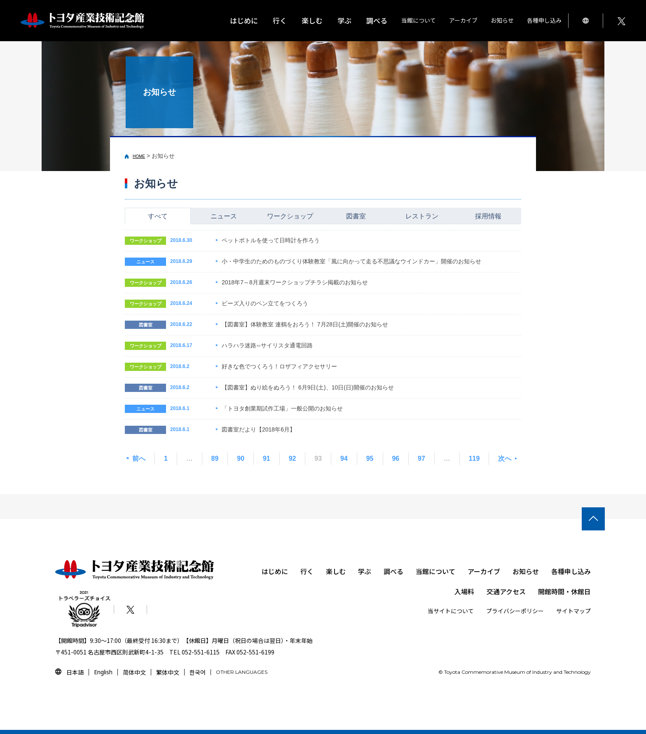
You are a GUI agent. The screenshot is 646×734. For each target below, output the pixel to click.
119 (474, 458)
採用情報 (488, 216)
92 (292, 458)
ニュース (224, 216)
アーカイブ (484, 571)
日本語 (75, 672)
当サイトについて (451, 611)
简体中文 (134, 672)
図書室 (356, 216)
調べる (393, 571)
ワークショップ (290, 216)
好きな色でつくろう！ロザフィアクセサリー (279, 366)
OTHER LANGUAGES (241, 672)
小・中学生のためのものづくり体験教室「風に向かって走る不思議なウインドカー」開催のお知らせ (351, 261)
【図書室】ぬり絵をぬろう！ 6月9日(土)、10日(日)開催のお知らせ (308, 387)
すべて (158, 216)
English (103, 672)
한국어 (198, 672)
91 (266, 458)
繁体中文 (167, 672)
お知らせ (502, 20)
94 (344, 458)
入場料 (464, 591)
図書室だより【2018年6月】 (258, 429)
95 (370, 458)
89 (215, 458)
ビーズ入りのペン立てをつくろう (265, 303)
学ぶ (364, 571)
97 (421, 458)
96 (395, 458)
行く (307, 571)
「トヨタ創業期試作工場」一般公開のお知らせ (282, 408)
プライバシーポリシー (515, 611)
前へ (138, 458)
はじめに (244, 20)
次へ (504, 458)
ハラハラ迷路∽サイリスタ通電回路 (267, 345)
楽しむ (336, 571)
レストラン (421, 216)
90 (240, 458)
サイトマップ (573, 611)
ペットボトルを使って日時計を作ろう (271, 240)
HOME (139, 156)
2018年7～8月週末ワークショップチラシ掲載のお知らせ (295, 282)
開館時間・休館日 (564, 591)
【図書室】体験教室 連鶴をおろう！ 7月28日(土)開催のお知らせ (305, 324)
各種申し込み (571, 571)
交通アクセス (506, 591)
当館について (435, 571)
